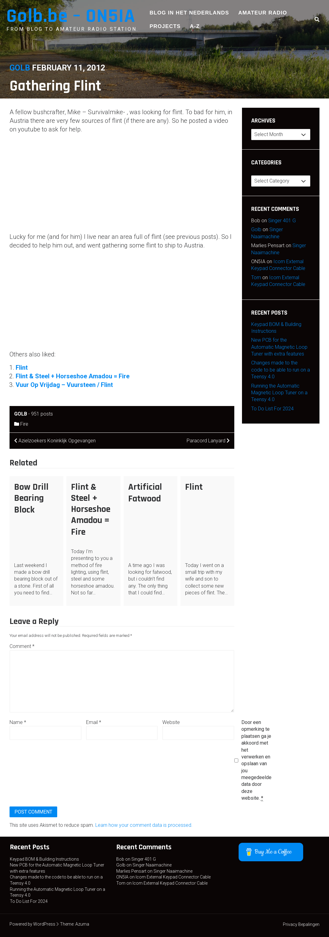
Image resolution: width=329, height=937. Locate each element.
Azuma (82, 924)
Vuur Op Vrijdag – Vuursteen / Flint (64, 384)
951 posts (42, 414)
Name (18, 722)
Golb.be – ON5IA (71, 16)
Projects (164, 26)
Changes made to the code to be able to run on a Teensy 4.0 (280, 370)
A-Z (195, 26)
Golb (20, 67)
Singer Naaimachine (152, 865)
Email (93, 722)
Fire (24, 424)
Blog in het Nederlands (189, 13)
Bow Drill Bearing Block (31, 498)
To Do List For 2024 (272, 409)
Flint (22, 367)
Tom (256, 277)
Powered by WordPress (32, 924)
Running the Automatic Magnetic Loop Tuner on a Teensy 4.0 (279, 393)
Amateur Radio (262, 13)
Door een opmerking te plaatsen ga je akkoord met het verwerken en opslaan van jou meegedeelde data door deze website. (256, 760)
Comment (22, 646)
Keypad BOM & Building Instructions (44, 859)
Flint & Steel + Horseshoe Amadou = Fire (72, 376)
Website (171, 722)
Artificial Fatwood (145, 493)
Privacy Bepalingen (301, 924)
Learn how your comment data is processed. (143, 825)
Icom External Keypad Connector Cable (173, 877)
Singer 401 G (282, 220)
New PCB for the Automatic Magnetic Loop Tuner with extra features (279, 347)
